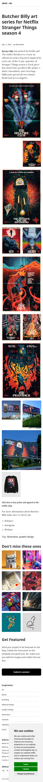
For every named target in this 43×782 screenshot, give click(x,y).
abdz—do (7, 3)
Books (4, 695)
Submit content (21, 672)
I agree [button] (25, 764)
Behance (9, 521)
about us (5, 743)
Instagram (9, 525)
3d (3, 690)
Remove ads (6, 747)
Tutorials (5, 719)
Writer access (7, 756)
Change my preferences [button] (25, 774)
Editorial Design (8, 705)
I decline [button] (26, 769)
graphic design (26, 536)
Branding (5, 700)
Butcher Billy (8, 51)
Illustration (6, 714)
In (7, 770)
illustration (12, 536)
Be (3, 770)
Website (9, 529)
